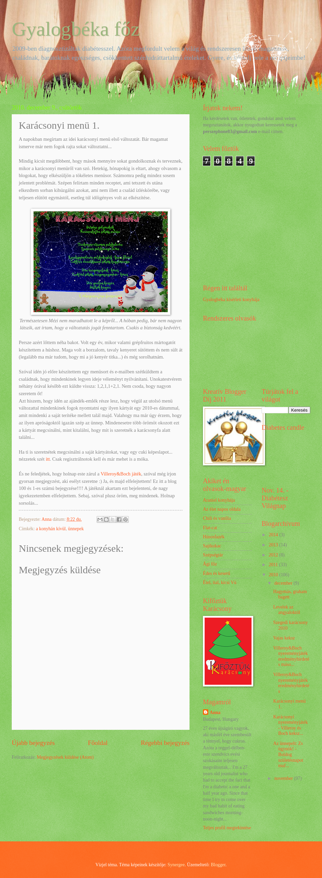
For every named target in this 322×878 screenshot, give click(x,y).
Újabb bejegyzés (33, 742)
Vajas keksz (284, 637)
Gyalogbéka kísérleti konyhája (231, 299)
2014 (274, 534)
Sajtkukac (212, 545)
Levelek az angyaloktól (286, 609)
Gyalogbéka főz (76, 29)
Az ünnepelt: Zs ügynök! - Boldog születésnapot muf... (288, 754)
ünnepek (76, 528)
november (284, 778)
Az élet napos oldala (221, 509)
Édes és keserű (216, 573)
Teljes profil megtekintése (227, 827)
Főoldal (98, 742)
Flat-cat (210, 527)
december (283, 583)
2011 (274, 564)
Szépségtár (213, 554)
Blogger (218, 864)
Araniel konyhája (219, 500)
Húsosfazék (213, 536)
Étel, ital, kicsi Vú (219, 582)
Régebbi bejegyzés (165, 742)
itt (47, 459)
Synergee (176, 864)
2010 (274, 574)
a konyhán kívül (51, 528)
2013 (274, 544)
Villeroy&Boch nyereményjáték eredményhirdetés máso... (291, 656)
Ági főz (210, 564)
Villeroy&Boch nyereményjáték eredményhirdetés (291, 683)
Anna (215, 712)
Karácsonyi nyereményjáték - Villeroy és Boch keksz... (290, 725)
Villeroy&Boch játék (121, 473)
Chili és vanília (217, 518)
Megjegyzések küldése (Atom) (65, 757)
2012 (274, 554)
